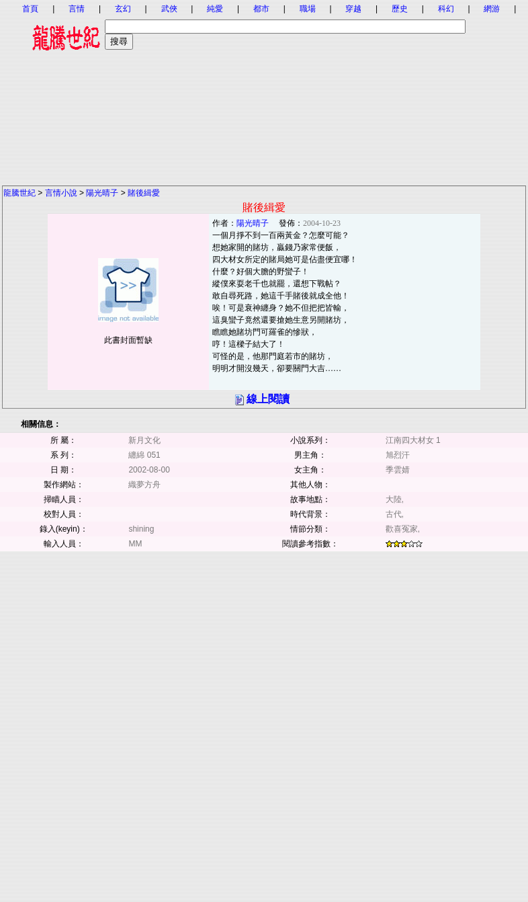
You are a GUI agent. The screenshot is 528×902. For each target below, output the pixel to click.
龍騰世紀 (19, 193)
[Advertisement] (264, 90)
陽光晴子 (102, 193)
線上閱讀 (268, 399)
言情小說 (61, 193)
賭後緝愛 (144, 193)
